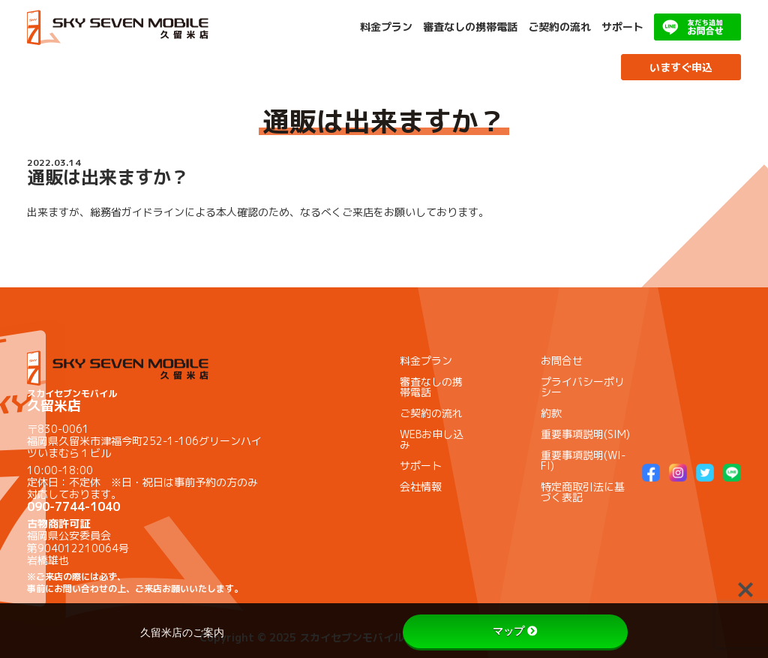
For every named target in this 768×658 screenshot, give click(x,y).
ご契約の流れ (559, 27)
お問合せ (562, 360)
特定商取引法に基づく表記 (583, 491)
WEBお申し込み (432, 439)
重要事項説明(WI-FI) (583, 460)
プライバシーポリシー (583, 386)
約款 (551, 413)
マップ (515, 631)
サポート (623, 27)
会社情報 (421, 486)
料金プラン (386, 27)
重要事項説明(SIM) (585, 434)
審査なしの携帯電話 (470, 27)
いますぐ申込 (681, 67)
